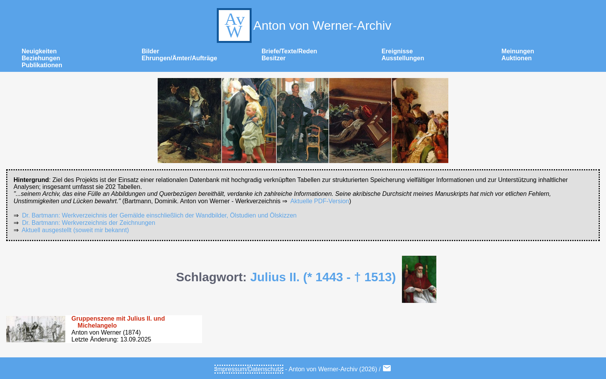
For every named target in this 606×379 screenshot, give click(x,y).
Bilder (150, 51)
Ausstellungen (402, 58)
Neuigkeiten (39, 51)
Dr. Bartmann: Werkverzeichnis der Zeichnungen (88, 222)
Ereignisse (397, 51)
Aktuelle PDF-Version (319, 201)
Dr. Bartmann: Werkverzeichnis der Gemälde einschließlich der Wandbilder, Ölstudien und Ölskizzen (159, 215)
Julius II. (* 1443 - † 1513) (323, 277)
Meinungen (518, 51)
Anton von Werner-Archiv (303, 25)
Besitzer (274, 58)
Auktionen (517, 58)
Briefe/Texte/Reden (289, 51)
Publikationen (42, 65)
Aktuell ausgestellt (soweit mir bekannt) (75, 230)
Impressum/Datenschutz (249, 369)
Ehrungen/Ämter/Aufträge (179, 58)
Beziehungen (41, 58)
